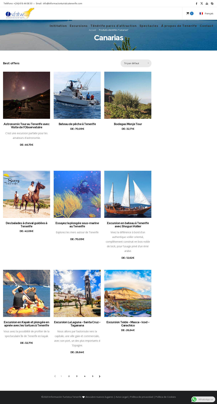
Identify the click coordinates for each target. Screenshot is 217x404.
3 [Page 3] (77, 376)
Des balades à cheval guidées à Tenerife (26, 224)
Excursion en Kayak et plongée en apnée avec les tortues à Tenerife (26, 323)
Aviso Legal (122, 396)
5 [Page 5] (93, 376)
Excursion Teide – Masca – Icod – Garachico (127, 323)
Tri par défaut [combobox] (131, 63)
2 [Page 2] (69, 376)
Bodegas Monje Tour (128, 124)
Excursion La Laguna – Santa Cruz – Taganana (77, 323)
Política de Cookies (165, 396)
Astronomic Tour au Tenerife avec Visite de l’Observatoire (26, 125)
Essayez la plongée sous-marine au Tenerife (77, 224)
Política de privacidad (141, 396)
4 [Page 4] (85, 376)
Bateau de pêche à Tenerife (77, 124)
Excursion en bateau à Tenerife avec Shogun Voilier (128, 224)
